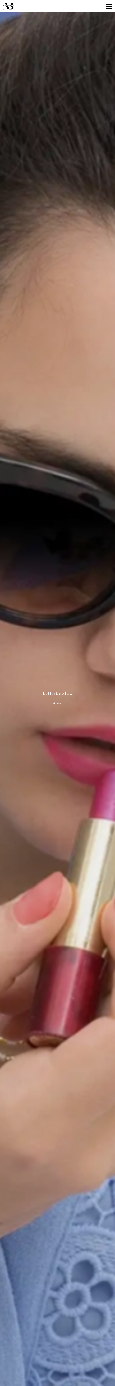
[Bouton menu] (109, 6)
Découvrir (57, 703)
